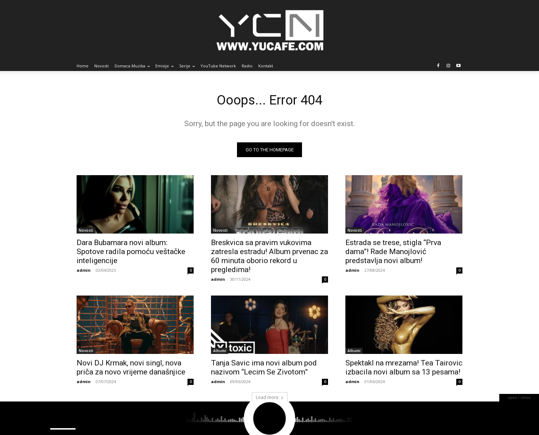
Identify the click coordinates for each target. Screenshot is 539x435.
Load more (270, 399)
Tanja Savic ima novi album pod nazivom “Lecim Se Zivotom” (264, 369)
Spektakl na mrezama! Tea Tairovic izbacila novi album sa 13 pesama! (403, 369)
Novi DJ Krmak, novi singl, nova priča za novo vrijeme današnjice (131, 369)
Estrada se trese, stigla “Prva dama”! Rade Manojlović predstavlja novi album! (393, 253)
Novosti (86, 232)
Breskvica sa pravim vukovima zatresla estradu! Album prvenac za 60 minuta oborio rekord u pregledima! (269, 258)
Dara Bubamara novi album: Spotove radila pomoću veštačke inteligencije (131, 253)
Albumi (219, 352)
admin (84, 272)
